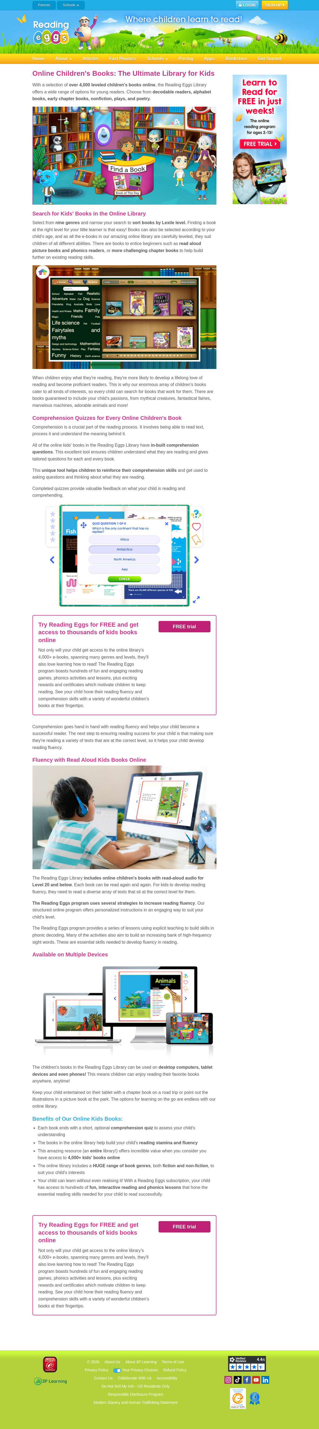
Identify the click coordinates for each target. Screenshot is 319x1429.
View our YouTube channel (256, 1380)
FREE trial (184, 626)
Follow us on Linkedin (265, 1380)
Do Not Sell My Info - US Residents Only (136, 1386)
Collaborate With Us (135, 1378)
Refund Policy (174, 1370)
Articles (90, 58)
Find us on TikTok (238, 1380)
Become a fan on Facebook (247, 1380)
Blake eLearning (50, 1364)
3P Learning (50, 1381)
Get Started (269, 58)
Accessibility (167, 1378)
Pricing (186, 58)
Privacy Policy (96, 1370)
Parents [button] (44, 5)
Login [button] (247, 5)
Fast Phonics (122, 58)
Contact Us (103, 1378)
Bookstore (236, 58)
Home (38, 58)
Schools (71, 5)
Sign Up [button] (275, 5)
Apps (209, 58)
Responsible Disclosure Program (135, 1394)
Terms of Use (173, 1362)
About (63, 58)
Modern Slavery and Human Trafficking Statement (135, 1402)
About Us (112, 1362)
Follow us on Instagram (228, 1380)
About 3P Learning (141, 1362)
